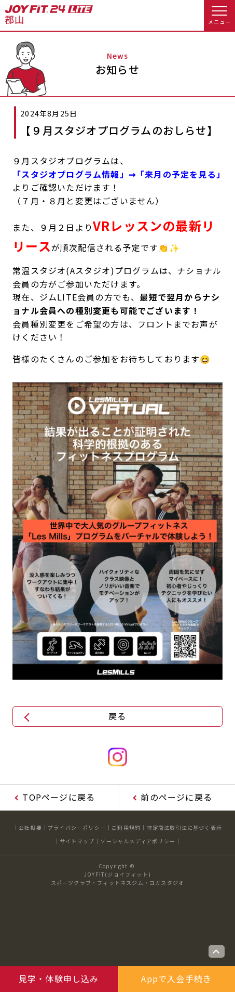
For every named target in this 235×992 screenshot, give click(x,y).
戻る (117, 716)
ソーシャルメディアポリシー (137, 841)
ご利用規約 (126, 827)
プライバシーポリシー (77, 827)
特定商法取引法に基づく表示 (185, 827)
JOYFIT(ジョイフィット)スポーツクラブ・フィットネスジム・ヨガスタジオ (118, 878)
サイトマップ (77, 841)
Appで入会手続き (176, 978)
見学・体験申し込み (59, 978)
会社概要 (30, 827)
